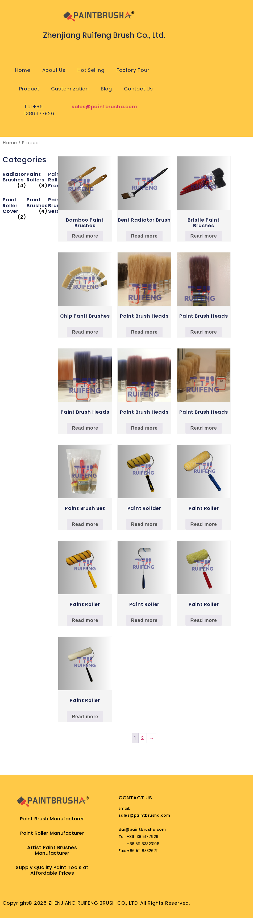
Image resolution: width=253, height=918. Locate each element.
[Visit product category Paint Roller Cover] (14, 205)
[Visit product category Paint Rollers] (37, 177)
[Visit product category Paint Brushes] (37, 202)
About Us (53, 70)
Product (29, 88)
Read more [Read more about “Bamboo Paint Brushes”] (85, 236)
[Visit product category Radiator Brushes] (14, 177)
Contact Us (138, 88)
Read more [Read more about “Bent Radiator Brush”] (144, 236)
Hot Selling (91, 70)
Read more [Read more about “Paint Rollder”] (144, 524)
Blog (106, 88)
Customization (70, 88)
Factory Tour (133, 70)
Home (22, 70)
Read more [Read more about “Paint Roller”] (203, 524)
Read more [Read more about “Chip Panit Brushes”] (85, 332)
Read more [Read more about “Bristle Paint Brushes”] (203, 236)
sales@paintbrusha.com (104, 106)
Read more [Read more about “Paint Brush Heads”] (144, 332)
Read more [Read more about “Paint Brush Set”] (85, 524)
